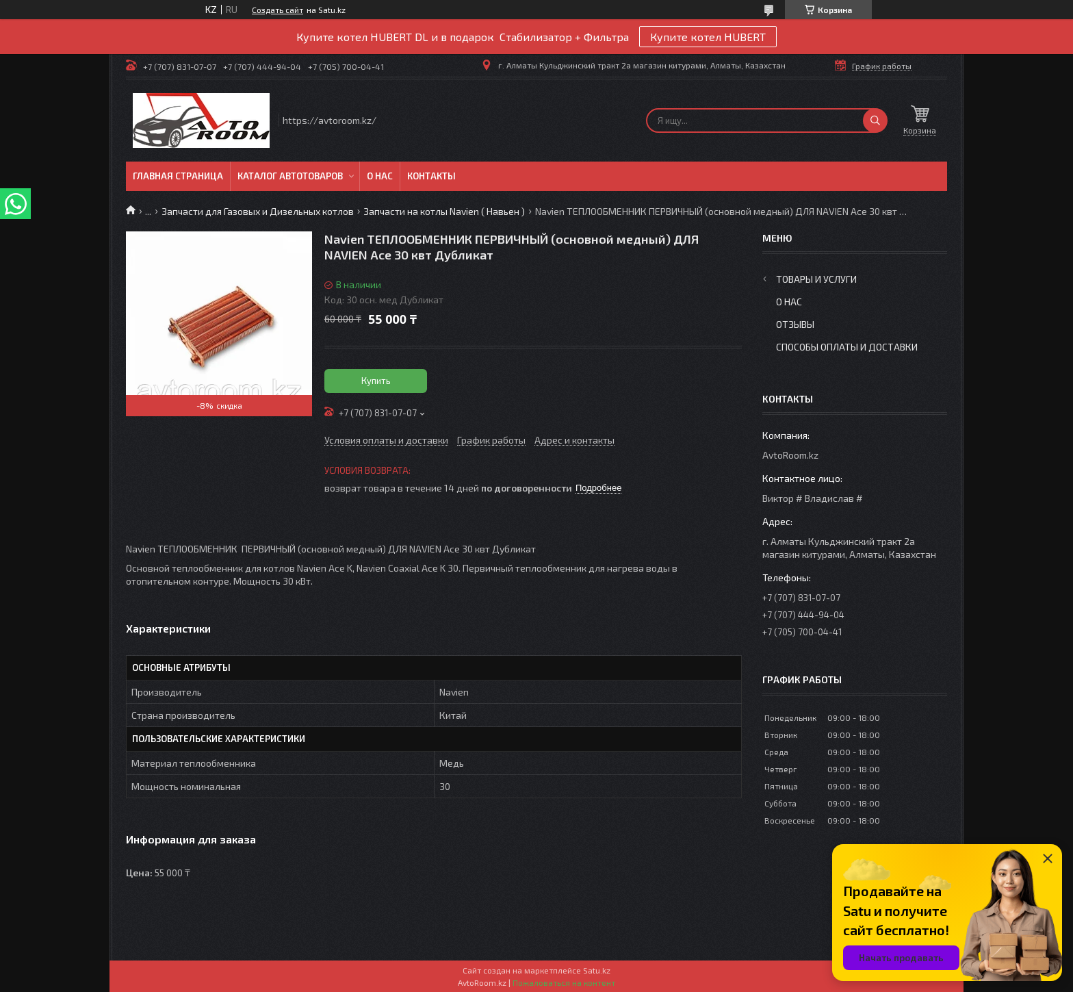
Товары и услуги (816, 279)
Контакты (431, 175)
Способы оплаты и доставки (847, 347)
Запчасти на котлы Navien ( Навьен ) (444, 211)
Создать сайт (277, 9)
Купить (376, 380)
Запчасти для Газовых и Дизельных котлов (257, 211)
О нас (380, 175)
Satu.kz (596, 970)
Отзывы (795, 324)
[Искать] (875, 120)
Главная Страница (178, 175)
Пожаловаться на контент (564, 982)
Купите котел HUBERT (708, 36)
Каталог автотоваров (290, 175)
